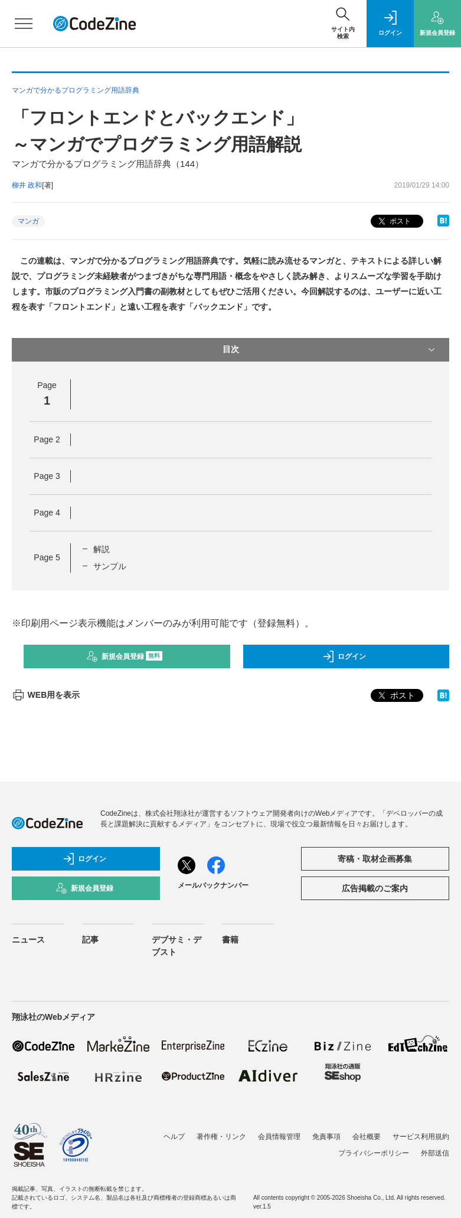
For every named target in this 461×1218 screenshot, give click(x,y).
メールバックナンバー (213, 885)
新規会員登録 (124, 656)
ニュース (28, 939)
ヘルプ (174, 1136)
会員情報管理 (279, 1136)
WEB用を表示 (46, 695)
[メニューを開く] (23, 23)
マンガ (28, 221)
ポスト (393, 221)
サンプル (109, 566)
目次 (330, 350)
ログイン (344, 656)
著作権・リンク (221, 1136)
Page (47, 439)
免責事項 (326, 1136)
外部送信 (435, 1153)
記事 (90, 939)
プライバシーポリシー (373, 1153)
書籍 (230, 939)
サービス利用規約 (421, 1136)
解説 (101, 549)
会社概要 (366, 1136)
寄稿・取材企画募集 (375, 859)
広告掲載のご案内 (375, 888)
